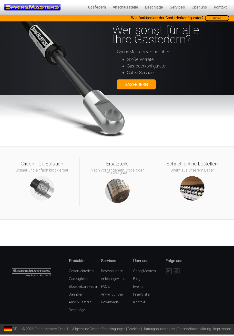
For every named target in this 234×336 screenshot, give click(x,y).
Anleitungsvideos (114, 279)
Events (138, 286)
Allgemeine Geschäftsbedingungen (98, 329)
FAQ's (105, 286)
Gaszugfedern (80, 279)
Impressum (222, 329)
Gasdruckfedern (81, 271)
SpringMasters (144, 271)
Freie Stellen (142, 294)
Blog (136, 279)
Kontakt (220, 7)
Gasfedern (97, 7)
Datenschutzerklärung (194, 329)
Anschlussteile (125, 7)
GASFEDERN (136, 84)
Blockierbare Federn (84, 286)
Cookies (134, 329)
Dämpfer (75, 294)
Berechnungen (112, 271)
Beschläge (154, 7)
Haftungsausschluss (158, 329)
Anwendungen (112, 294)
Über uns (199, 7)
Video (217, 18)
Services (177, 7)
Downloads (110, 302)
